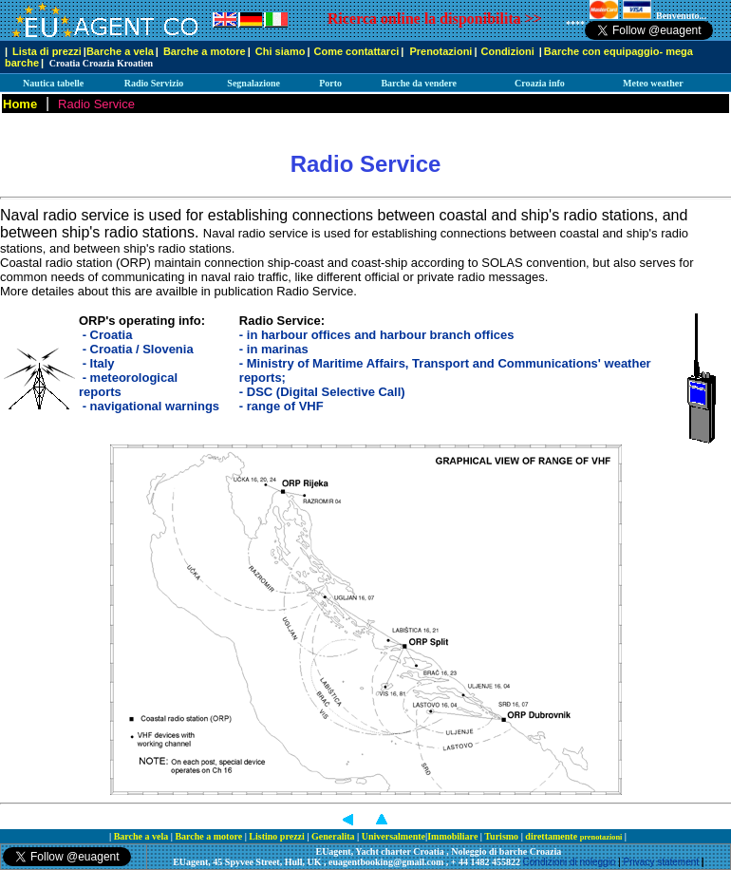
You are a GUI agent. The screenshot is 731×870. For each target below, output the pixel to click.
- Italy (99, 363)
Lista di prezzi (47, 51)
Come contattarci (356, 51)
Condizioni (509, 51)
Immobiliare (453, 836)
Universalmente (393, 836)
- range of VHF (281, 406)
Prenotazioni (440, 51)
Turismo (502, 836)
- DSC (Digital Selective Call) (322, 392)
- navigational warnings (151, 406)
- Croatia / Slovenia (138, 349)
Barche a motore (204, 51)
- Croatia (108, 335)
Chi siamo (280, 51)
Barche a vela (120, 51)
